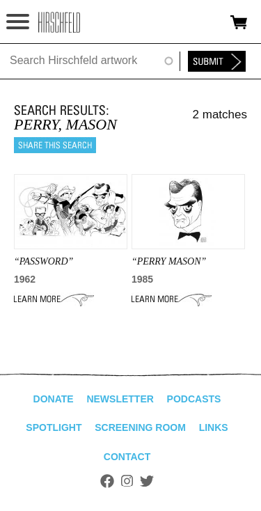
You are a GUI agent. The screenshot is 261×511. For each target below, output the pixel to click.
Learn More (54, 299)
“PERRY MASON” (169, 261)
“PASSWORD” (43, 261)
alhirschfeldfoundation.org (59, 22)
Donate (53, 398)
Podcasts (194, 398)
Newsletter (119, 398)
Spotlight (53, 427)
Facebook (107, 481)
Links (213, 427)
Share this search (55, 145)
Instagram (127, 481)
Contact (127, 456)
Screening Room (140, 427)
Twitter (147, 481)
